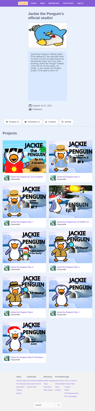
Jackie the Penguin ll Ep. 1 (68, 312)
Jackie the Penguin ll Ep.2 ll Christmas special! (27, 357)
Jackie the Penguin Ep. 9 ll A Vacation (26, 177)
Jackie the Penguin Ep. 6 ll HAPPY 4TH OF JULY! (74, 222)
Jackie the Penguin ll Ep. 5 (21, 267)
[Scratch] (23, 3)
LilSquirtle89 (15, 179)
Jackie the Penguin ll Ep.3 (21, 312)
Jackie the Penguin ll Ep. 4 (68, 267)
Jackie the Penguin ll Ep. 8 (68, 177)
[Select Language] (47, 405)
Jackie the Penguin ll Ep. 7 (21, 222)
